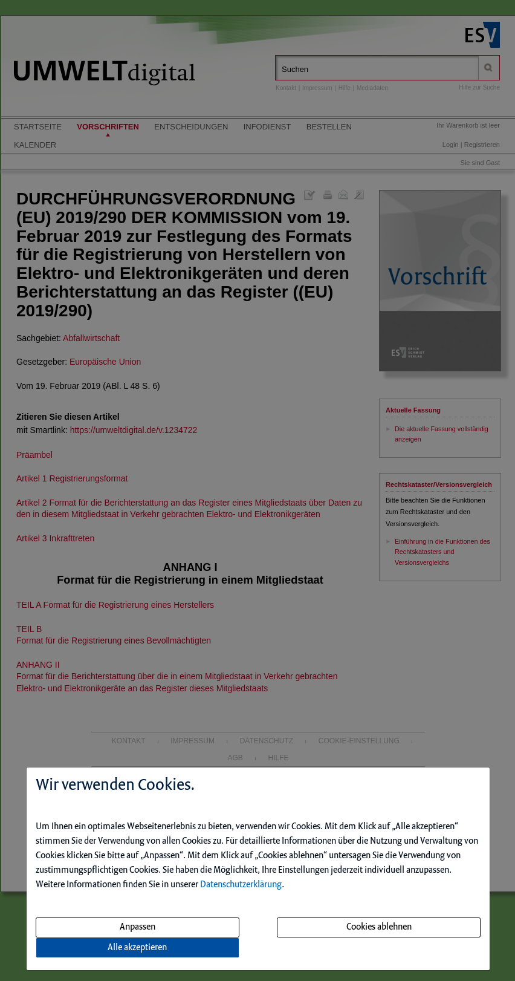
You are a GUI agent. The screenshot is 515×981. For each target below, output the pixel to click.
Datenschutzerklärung (241, 885)
